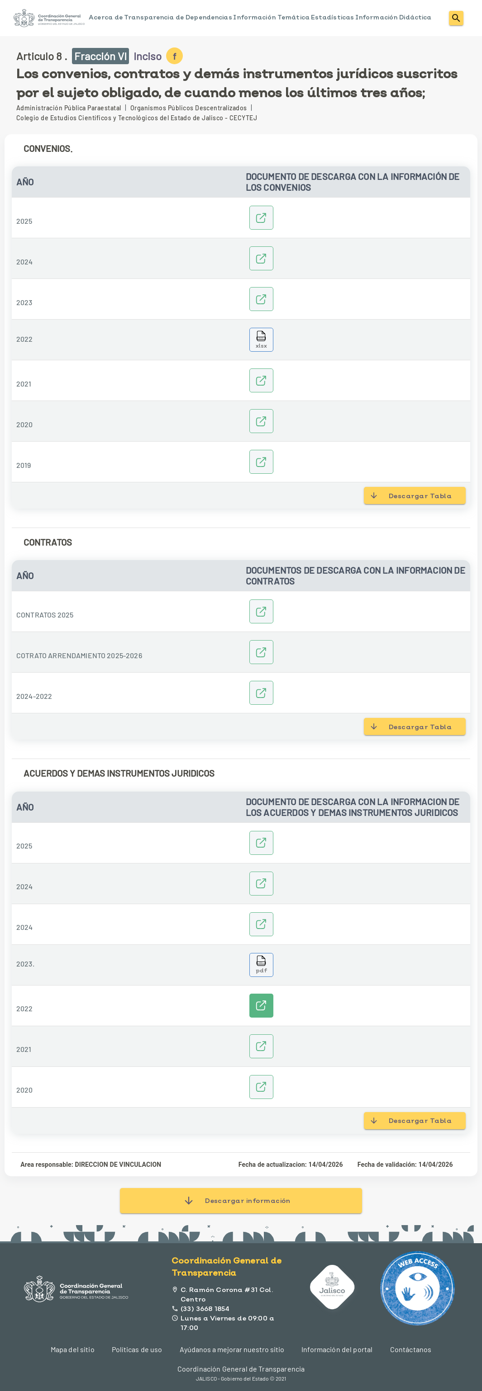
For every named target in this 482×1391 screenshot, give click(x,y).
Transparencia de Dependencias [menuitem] (178, 17)
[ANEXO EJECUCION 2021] (261, 1046)
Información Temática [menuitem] (271, 17)
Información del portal (336, 1349)
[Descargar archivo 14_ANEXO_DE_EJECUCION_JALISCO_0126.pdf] (261, 965)
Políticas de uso (137, 1349)
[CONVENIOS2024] (261, 258)
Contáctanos (411, 1349)
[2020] (261, 421)
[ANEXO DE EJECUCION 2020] (261, 1087)
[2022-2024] (261, 692)
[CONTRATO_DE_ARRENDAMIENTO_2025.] (261, 652)
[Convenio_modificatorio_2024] (261, 883)
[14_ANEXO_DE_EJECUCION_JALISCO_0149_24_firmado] (261, 924)
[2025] (261, 217)
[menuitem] (49, 18)
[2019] (261, 461)
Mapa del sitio (73, 1349)
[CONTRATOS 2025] (261, 611)
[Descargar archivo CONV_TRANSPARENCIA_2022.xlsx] (261, 340)
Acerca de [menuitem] (106, 17)
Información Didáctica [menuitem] (393, 17)
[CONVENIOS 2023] (261, 299)
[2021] (261, 380)
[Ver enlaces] (261, 1006)
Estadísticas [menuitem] (332, 17)
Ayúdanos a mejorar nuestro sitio (232, 1349)
